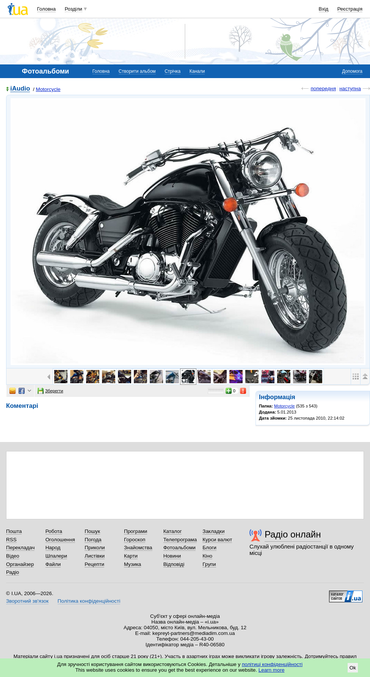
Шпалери (56, 556)
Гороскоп (134, 539)
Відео (12, 556)
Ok (353, 668)
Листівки (95, 556)
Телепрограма (180, 539)
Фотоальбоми (179, 547)
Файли (53, 564)
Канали (197, 71)
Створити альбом (137, 71)
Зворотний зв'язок (27, 601)
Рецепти (94, 564)
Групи (209, 564)
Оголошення (60, 539)
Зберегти (50, 391)
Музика (132, 564)
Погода (93, 539)
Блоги (209, 547)
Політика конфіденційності (89, 601)
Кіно (207, 556)
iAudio (20, 89)
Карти (131, 556)
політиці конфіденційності (272, 664)
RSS (11, 539)
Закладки (213, 531)
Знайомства (138, 547)
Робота (53, 531)
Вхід (324, 9)
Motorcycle (48, 89)
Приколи (95, 547)
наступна (350, 88)
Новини (172, 556)
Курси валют (217, 539)
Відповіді (174, 564)
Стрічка (172, 71)
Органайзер (20, 564)
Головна (46, 9)
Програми (135, 531)
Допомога (352, 71)
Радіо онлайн (293, 534)
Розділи (73, 9)
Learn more (272, 670)
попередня (323, 88)
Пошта (14, 531)
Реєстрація (349, 9)
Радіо (12, 572)
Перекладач (20, 547)
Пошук (92, 531)
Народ (53, 547)
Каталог (172, 531)
